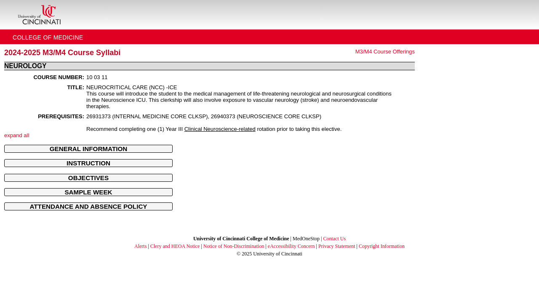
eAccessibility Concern (291, 246)
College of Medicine (48, 37)
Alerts (140, 246)
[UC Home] (39, 14)
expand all (16, 135)
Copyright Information (382, 246)
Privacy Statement (336, 246)
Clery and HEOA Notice (175, 246)
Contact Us (334, 239)
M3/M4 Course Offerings (385, 51)
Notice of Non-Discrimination (233, 246)
